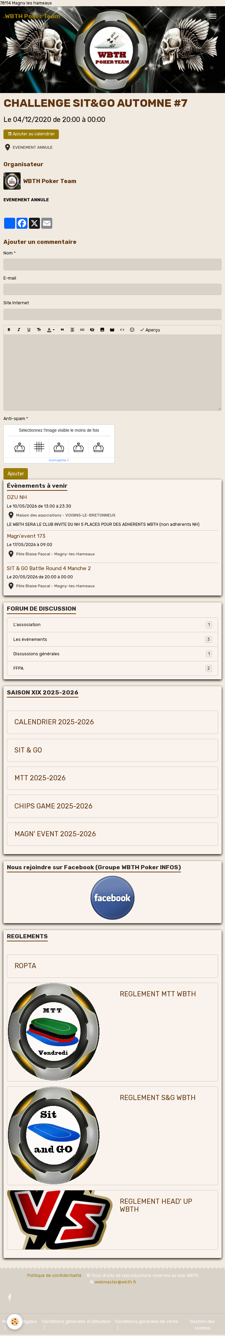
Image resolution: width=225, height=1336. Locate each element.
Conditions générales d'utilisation (76, 1321)
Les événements (112, 639)
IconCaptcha (57, 460)
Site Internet (16, 303)
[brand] (32, 16)
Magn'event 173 (26, 536)
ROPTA (25, 966)
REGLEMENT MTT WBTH (158, 994)
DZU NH (17, 497)
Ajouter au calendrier (31, 134)
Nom (8, 253)
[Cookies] (14, 1321)
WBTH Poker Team (49, 181)
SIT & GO (28, 750)
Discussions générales (112, 653)
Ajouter (16, 474)
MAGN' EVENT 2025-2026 (55, 834)
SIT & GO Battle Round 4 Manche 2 (49, 568)
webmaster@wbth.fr (116, 1282)
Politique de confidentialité (54, 1275)
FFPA (112, 668)
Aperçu (150, 330)
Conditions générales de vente (146, 1321)
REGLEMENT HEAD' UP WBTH (156, 1206)
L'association (112, 624)
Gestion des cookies (202, 1324)
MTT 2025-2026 (40, 778)
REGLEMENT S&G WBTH (158, 1098)
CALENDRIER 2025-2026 (54, 722)
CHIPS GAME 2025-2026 (53, 806)
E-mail (9, 278)
